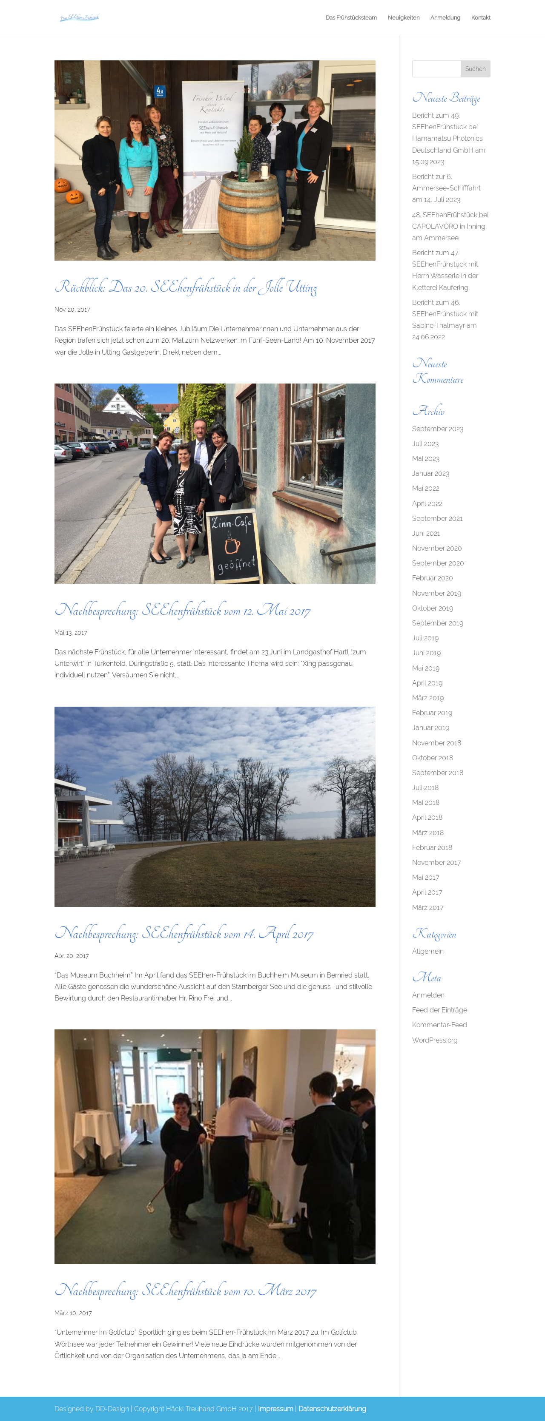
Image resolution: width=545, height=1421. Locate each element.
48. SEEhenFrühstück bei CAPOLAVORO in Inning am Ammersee (450, 226)
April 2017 (427, 892)
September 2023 (437, 429)
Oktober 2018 (432, 758)
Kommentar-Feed (439, 1025)
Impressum (275, 1409)
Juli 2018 (425, 788)
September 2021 (437, 518)
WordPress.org (435, 1040)
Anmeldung (445, 18)
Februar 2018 (432, 848)
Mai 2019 (425, 668)
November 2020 (437, 548)
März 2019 (428, 698)
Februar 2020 (432, 578)
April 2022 (427, 504)
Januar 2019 (430, 728)
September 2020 (438, 563)
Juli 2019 (425, 638)
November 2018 (436, 743)
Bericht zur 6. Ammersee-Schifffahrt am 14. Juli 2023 (446, 188)
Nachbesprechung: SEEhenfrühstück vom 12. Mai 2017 (182, 610)
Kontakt (480, 18)
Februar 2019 (432, 713)
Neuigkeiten (403, 18)
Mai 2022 (425, 488)
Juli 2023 (425, 444)
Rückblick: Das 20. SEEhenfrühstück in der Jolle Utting (185, 287)
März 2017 (428, 908)
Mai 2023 (425, 459)
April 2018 (427, 817)
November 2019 (436, 593)
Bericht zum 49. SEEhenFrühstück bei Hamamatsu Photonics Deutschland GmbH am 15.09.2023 (448, 138)
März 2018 (428, 833)
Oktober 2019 (432, 608)
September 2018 (437, 773)
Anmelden (428, 995)
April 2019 (427, 683)
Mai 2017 (425, 877)
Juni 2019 (426, 653)
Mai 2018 (425, 803)
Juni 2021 (426, 533)
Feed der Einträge (439, 1010)
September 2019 (437, 623)
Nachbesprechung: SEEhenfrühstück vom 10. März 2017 (185, 1291)
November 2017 (436, 862)
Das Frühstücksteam (351, 18)
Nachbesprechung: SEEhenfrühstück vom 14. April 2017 (183, 933)
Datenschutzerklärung (332, 1409)
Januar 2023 (430, 473)
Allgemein (428, 951)
